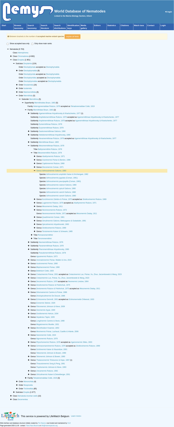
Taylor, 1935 (45, 317)
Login (163, 25)
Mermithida (28, 96)
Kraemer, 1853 (47, 328)
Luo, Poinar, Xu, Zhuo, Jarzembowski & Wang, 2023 (95, 274)
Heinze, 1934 (47, 314)
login (168, 12)
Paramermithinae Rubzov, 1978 (51, 246)
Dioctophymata (29, 67)
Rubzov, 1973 (47, 256)
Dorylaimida (28, 85)
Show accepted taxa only (18, 43)
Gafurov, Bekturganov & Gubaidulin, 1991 (64, 221)
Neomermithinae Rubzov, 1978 (51, 242)
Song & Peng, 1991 (50, 364)
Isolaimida (28, 88)
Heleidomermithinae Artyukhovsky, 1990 (54, 135)
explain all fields (72, 37)
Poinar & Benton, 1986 (56, 160)
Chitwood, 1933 (81, 299)
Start (4, 25)
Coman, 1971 (53, 167)
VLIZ (69, 423)
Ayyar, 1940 (45, 310)
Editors (97, 25)
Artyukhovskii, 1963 (55, 224)
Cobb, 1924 (46, 335)
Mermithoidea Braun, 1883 (44, 103)
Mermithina (33, 99)
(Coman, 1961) (62, 178)
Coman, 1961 (53, 217)
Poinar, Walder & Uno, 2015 (53, 260)
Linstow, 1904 (78, 281)
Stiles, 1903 (81, 342)
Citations (125, 25)
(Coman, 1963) (63, 181)
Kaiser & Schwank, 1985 (57, 231)
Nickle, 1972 (54, 213)
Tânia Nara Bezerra (32, 425)
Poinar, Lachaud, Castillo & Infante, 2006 (57, 331)
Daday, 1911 (52, 206)
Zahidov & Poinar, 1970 (57, 199)
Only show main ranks (41, 43)
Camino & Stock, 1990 (50, 321)
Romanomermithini (45, 235)
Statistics (111, 25)
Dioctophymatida (52, 67)
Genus (39, 171)
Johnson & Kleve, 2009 (50, 306)
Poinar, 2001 (47, 274)
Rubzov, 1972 (54, 210)
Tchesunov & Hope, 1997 (52, 360)
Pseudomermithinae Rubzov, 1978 (52, 253)
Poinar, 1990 (47, 264)
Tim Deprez (42, 423)
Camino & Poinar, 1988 (51, 292)
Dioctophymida (29, 74)
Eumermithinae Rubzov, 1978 (50, 124)
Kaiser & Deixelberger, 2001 (53, 374)
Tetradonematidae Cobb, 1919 (82, 106)
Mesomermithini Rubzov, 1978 (50, 153)
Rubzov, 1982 (47, 371)
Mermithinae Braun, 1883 (49, 142)
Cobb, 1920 (45, 271)
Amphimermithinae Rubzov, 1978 (52, 121)
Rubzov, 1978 (52, 203)
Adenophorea (23, 53)
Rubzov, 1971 (53, 156)
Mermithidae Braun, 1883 (43, 110)
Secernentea (23, 399)
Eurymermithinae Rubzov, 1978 (51, 128)
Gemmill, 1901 (47, 299)
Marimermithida (30, 92)
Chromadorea (23, 56)
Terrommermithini (45, 238)
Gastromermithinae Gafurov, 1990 (52, 131)
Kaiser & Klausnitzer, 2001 (51, 349)
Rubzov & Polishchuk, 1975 (53, 285)
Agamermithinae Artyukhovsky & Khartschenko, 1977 (60, 113)
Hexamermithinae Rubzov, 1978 (51, 138)
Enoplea (21, 60)
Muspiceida (28, 385)
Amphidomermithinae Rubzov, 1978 (53, 117)
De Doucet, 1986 (50, 296)
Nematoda (27, 396)
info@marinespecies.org (49, 425)
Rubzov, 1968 (53, 163)
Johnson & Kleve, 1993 (51, 367)
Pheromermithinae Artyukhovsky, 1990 (54, 249)
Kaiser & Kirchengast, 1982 (67, 174)
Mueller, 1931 (47, 324)
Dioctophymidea (30, 78)
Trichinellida (28, 389)
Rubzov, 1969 (94, 199)
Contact (150, 25)
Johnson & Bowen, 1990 (51, 353)
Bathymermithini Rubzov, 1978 (50, 149)
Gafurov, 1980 (54, 171)
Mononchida (28, 382)
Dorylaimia (27, 63)
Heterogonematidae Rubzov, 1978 (46, 106)
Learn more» (76, 416)
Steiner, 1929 (45, 303)
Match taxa (139, 25)
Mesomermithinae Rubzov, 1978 (51, 146)
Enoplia (26, 392)
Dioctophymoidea (30, 81)
